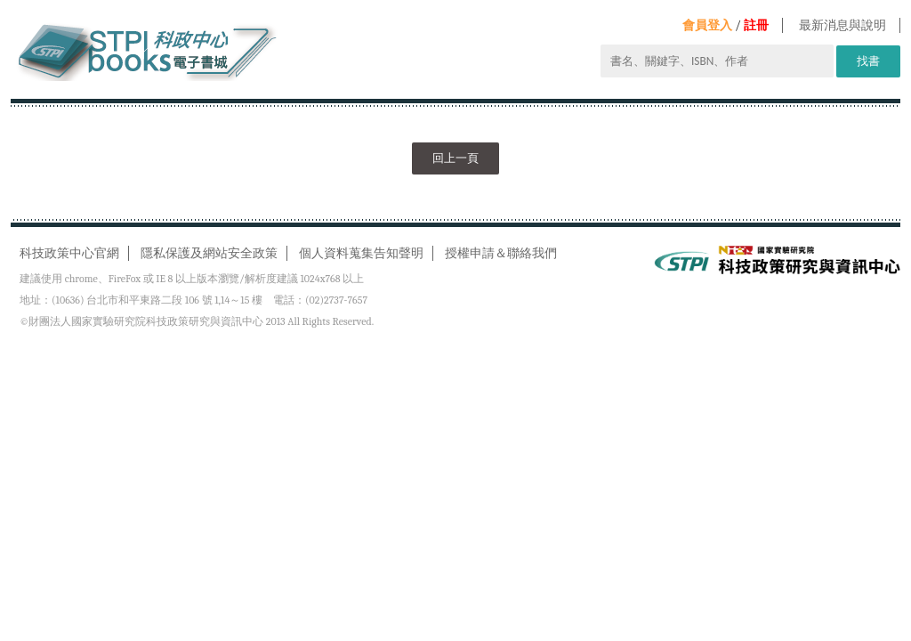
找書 (868, 61)
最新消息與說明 (842, 25)
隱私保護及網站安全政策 (209, 253)
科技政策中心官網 (69, 253)
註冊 (756, 25)
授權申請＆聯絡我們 (501, 253)
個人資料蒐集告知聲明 (361, 253)
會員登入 (707, 25)
